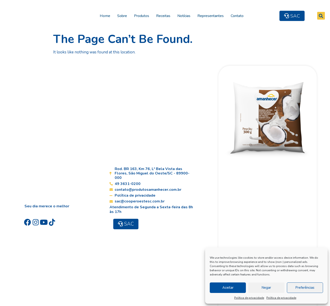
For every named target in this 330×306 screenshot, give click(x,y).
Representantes (212, 15)
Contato (239, 15)
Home (107, 15)
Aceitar (228, 287)
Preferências (304, 287)
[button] (323, 15)
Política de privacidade (249, 298)
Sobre (124, 15)
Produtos (143, 15)
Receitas (165, 15)
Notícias (185, 15)
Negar (266, 287)
